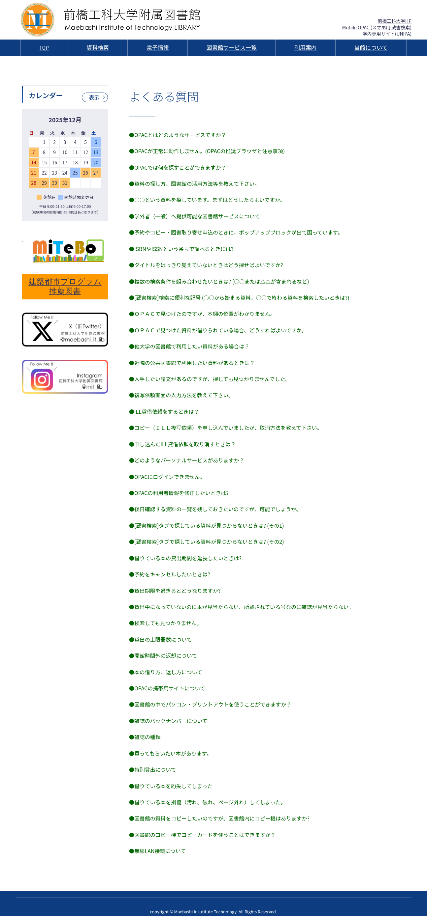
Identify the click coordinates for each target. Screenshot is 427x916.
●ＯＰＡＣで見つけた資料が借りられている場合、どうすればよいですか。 (218, 327)
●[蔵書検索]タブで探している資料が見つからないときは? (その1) (207, 520)
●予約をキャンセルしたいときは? (170, 568)
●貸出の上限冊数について (160, 633)
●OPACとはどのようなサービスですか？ (178, 135)
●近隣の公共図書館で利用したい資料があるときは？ (192, 360)
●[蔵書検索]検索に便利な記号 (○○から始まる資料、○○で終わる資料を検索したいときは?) (240, 295)
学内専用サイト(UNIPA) (387, 33)
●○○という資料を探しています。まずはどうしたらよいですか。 (207, 199)
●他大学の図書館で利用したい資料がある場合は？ (189, 343)
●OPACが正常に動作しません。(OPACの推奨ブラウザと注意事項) (207, 151)
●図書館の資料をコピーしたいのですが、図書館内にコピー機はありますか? (220, 810)
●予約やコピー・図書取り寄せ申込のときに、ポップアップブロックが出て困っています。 (237, 231)
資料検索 (97, 47)
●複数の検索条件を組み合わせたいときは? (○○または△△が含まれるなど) (220, 279)
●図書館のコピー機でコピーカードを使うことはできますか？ (203, 826)
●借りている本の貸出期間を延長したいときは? (186, 552)
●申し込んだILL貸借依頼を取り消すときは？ (183, 440)
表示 (94, 97)
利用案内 (305, 47)
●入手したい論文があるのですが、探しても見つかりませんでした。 (210, 376)
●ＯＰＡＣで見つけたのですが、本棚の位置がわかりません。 (203, 311)
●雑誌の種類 (145, 729)
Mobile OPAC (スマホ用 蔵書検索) (376, 27)
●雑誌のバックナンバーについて (168, 713)
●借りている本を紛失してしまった (171, 778)
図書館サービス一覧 (232, 47)
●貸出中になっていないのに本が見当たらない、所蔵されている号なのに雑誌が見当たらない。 (242, 601)
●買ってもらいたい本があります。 (171, 745)
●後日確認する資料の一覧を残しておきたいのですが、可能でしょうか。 (216, 504)
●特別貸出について (153, 761)
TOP (44, 47)
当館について (370, 47)
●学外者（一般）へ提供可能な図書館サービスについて (195, 215)
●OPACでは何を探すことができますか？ (178, 167)
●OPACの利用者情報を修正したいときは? (179, 488)
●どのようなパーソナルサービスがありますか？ (187, 456)
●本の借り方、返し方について (166, 665)
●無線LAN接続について (157, 842)
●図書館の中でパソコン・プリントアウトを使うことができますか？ (211, 697)
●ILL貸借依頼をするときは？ (164, 408)
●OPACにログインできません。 (167, 472)
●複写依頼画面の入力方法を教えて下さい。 (181, 392)
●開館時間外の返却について (163, 649)
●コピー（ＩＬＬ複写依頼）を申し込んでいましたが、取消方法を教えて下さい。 (226, 424)
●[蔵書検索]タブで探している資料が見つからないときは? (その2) (207, 537)
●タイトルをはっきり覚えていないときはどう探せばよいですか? (206, 263)
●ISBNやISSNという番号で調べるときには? (181, 247)
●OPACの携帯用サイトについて (167, 681)
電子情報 (158, 47)
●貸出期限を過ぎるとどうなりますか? (175, 585)
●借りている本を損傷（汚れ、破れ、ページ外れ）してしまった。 (208, 793)
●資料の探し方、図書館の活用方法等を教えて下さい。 (195, 183)
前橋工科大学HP (394, 20)
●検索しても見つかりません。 (165, 617)
